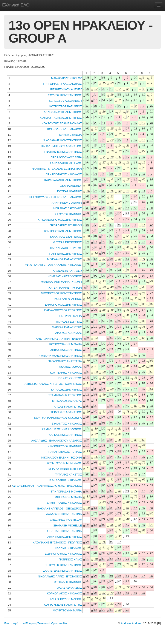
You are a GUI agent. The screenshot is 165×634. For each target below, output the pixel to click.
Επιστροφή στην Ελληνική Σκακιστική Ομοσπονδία (35, 623)
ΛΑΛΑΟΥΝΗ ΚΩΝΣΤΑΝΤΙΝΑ (64, 514)
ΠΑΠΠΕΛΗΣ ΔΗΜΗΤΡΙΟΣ (65, 253)
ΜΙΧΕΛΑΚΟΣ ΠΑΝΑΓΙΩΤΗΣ (64, 259)
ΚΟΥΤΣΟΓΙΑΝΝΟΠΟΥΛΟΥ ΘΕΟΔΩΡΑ (58, 417)
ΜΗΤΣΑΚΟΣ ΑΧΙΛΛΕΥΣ (67, 400)
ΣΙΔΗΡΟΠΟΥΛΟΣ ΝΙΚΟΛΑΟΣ (63, 553)
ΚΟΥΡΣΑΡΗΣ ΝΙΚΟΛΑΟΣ (66, 372)
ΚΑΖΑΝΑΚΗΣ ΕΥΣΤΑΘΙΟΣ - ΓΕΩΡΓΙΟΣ (57, 542)
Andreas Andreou (131, 623)
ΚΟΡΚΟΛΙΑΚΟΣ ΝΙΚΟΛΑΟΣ (64, 593)
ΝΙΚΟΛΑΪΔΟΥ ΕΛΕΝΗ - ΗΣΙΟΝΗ (61, 457)
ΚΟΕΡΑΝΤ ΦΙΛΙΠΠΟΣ (68, 298)
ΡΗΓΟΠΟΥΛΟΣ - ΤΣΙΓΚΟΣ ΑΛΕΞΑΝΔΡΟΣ (55, 197)
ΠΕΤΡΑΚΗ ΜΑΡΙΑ (70, 315)
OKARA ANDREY (71, 185)
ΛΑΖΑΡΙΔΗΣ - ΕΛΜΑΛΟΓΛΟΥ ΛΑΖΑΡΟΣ (56, 440)
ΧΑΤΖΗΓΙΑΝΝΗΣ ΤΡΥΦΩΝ (65, 287)
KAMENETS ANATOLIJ (67, 270)
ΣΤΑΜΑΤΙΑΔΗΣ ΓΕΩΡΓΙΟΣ (65, 395)
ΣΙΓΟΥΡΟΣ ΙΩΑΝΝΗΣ (68, 214)
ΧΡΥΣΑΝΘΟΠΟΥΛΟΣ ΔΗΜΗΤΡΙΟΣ (60, 219)
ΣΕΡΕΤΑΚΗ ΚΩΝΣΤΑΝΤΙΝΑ (64, 531)
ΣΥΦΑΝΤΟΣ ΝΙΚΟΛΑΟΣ (67, 423)
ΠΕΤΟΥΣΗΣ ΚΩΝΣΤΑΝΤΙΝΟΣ (63, 565)
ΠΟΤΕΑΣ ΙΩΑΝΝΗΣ (69, 191)
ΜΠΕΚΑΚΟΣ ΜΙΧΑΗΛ (68, 497)
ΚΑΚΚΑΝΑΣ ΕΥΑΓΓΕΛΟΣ (66, 236)
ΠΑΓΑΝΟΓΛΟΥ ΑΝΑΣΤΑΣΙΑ (65, 361)
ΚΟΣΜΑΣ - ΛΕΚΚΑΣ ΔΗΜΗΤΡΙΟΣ (61, 117)
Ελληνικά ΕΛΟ (16, 5)
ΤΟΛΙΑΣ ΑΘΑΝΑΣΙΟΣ (68, 587)
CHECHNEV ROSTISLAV (66, 519)
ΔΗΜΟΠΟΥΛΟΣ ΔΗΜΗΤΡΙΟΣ (63, 304)
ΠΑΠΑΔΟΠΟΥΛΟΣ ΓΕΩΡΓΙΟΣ (63, 310)
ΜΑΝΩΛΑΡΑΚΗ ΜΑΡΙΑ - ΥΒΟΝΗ (61, 281)
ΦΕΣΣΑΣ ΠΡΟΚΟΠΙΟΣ (67, 242)
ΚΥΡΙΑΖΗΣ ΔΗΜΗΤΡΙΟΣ (66, 389)
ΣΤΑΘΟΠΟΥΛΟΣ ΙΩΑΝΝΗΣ (65, 446)
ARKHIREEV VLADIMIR (67, 202)
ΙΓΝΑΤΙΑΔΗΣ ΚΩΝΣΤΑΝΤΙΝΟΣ (63, 151)
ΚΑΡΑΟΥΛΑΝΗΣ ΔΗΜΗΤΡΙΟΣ (63, 180)
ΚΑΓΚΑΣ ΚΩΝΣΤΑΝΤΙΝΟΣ (65, 434)
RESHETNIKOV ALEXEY (66, 89)
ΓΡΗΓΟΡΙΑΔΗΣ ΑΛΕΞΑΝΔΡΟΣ (62, 83)
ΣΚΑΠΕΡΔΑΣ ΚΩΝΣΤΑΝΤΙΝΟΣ (62, 570)
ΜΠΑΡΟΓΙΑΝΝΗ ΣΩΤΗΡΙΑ (65, 468)
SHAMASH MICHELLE (67, 525)
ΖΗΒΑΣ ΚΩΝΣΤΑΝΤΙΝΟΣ (66, 349)
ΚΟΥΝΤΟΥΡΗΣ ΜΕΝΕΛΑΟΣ (64, 463)
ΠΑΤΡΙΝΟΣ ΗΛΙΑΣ (70, 559)
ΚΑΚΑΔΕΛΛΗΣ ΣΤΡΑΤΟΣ (66, 248)
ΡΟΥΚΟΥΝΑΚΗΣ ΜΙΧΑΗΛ (65, 344)
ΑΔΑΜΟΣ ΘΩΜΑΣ (70, 366)
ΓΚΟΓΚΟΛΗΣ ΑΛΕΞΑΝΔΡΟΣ (64, 129)
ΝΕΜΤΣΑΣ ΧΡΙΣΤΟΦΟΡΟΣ (64, 276)
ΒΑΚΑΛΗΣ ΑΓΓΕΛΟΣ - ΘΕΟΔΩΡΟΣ (59, 508)
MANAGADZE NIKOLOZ (66, 78)
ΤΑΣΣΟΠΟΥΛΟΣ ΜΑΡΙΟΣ (66, 599)
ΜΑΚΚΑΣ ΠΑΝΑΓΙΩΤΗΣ (67, 327)
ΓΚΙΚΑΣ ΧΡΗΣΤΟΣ (70, 378)
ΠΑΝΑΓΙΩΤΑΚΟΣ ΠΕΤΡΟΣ (65, 451)
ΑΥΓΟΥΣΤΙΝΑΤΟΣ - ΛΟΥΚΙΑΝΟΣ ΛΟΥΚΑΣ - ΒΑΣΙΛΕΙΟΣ (47, 485)
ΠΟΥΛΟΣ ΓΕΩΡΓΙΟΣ (69, 321)
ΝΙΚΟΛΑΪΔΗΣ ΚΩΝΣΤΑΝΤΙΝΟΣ (62, 140)
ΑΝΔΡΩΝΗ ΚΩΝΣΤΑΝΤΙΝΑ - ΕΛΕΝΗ (59, 338)
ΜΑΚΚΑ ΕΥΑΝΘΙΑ (70, 134)
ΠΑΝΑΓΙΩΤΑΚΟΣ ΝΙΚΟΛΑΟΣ (64, 174)
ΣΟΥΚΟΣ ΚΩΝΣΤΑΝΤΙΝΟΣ (65, 95)
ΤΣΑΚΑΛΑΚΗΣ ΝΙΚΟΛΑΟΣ (65, 480)
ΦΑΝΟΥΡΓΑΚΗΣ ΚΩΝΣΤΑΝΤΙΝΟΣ (60, 355)
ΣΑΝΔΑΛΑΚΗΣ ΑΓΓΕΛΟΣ (66, 163)
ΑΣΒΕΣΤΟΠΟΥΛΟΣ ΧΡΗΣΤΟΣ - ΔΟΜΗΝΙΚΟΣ (53, 383)
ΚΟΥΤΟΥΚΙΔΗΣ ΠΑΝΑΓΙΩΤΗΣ (63, 604)
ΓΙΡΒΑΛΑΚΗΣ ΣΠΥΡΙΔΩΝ (66, 225)
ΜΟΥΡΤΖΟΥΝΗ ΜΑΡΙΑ (67, 610)
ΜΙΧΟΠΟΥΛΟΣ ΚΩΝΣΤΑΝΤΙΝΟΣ (61, 293)
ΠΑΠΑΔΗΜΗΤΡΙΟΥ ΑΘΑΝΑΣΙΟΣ (61, 146)
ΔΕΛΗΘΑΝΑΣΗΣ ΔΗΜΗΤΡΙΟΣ (63, 112)
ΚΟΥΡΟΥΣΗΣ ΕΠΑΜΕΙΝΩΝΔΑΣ (62, 123)
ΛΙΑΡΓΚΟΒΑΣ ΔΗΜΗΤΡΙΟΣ (64, 536)
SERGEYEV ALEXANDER (65, 100)
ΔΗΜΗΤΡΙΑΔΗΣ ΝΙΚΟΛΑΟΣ (64, 502)
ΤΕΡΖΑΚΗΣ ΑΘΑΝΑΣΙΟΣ (66, 412)
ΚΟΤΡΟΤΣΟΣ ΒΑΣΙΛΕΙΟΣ (65, 106)
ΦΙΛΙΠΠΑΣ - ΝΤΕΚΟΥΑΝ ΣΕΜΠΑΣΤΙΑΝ (57, 168)
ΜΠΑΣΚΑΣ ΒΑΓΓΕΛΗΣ (67, 208)
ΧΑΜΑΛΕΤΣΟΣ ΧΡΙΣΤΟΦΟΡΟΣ (62, 429)
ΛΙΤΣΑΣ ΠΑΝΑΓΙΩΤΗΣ (68, 406)
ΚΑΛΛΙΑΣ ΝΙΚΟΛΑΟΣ (68, 548)
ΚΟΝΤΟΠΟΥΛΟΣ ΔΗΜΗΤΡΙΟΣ (62, 231)
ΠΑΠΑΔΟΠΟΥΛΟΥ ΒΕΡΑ (66, 157)
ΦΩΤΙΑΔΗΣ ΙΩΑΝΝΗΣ (68, 582)
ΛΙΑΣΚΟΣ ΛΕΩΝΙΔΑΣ (68, 332)
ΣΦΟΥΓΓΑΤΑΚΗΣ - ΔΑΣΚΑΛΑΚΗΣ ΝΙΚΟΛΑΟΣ (53, 264)
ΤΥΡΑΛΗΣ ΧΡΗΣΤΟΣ (68, 474)
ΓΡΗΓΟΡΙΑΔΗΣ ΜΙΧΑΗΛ (66, 491)
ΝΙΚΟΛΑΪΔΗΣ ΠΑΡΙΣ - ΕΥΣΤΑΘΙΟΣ (60, 576)
